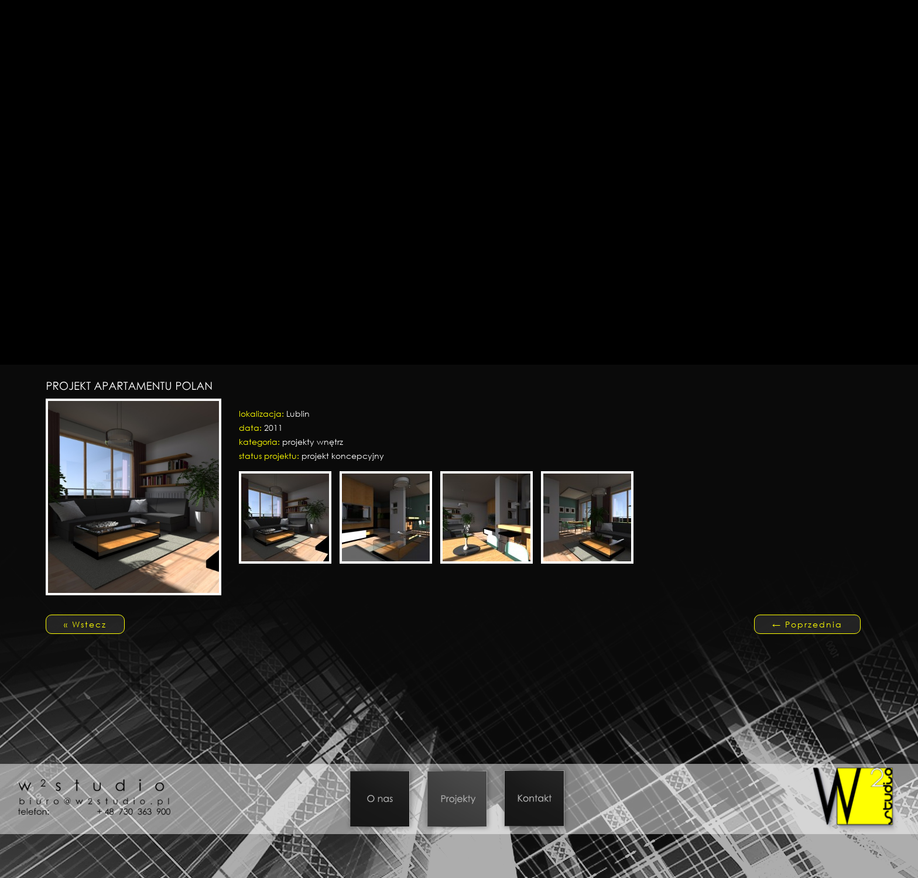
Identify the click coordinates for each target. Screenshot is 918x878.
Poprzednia (807, 624)
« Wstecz (85, 624)
